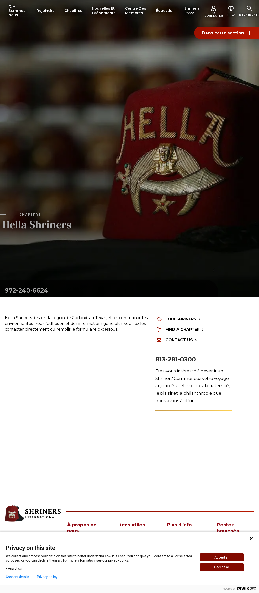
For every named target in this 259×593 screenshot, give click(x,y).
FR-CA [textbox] (231, 14)
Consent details (17, 577)
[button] (231, 15)
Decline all (222, 567)
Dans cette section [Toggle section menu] (226, 32)
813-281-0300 (175, 359)
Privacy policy (47, 577)
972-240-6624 (26, 290)
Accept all (221, 557)
